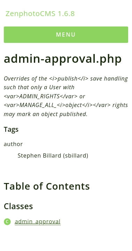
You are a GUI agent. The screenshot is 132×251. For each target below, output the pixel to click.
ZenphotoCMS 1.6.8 (40, 13)
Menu (66, 34)
